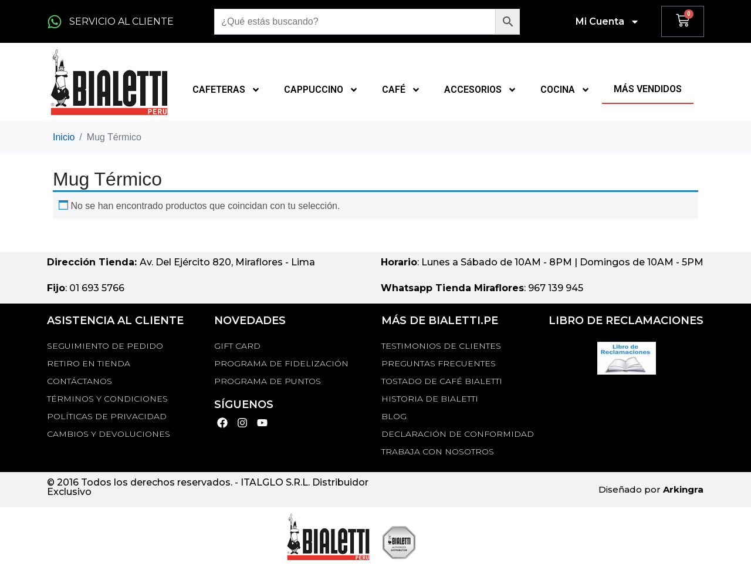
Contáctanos (79, 381)
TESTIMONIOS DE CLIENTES (441, 346)
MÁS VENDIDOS (648, 89)
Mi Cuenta (608, 21)
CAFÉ (401, 89)
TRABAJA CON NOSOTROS (437, 451)
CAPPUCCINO (321, 89)
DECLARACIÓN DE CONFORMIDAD (457, 434)
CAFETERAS (226, 89)
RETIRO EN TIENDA (88, 363)
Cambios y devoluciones (108, 434)
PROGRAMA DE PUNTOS (267, 381)
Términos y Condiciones (107, 398)
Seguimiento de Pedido (105, 346)
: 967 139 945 (482, 288)
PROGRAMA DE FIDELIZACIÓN (281, 363)
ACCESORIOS (480, 89)
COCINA (565, 89)
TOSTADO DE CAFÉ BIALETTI (441, 381)
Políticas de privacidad (107, 416)
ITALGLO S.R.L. (275, 482)
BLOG (394, 416)
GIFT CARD (237, 346)
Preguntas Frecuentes (438, 363)
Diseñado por (650, 489)
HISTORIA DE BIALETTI (429, 398)
